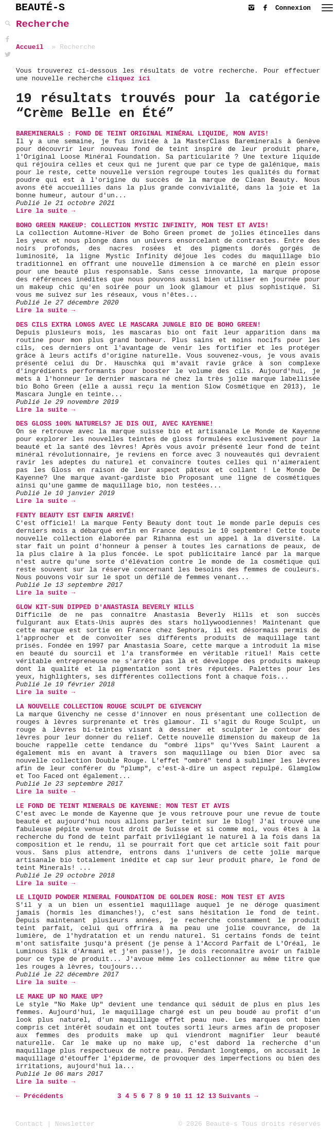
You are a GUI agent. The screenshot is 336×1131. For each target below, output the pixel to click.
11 (188, 1096)
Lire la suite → (45, 211)
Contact (29, 1124)
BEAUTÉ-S (40, 7)
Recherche (42, 24)
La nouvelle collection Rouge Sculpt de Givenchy (109, 707)
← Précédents (39, 1096)
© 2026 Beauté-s (208, 1124)
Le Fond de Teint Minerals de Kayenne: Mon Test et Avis (122, 806)
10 (177, 1096)
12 (200, 1096)
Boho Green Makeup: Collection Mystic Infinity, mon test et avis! (142, 225)
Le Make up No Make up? (59, 997)
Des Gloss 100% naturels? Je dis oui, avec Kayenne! (115, 424)
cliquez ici (128, 78)
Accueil (30, 47)
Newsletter (75, 1124)
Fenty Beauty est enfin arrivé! (75, 515)
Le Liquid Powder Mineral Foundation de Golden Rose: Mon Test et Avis (150, 897)
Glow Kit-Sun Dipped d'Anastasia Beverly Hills (105, 607)
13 (212, 1096)
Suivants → (238, 1096)
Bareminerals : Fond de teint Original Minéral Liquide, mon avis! (142, 134)
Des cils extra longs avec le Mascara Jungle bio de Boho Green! (138, 325)
